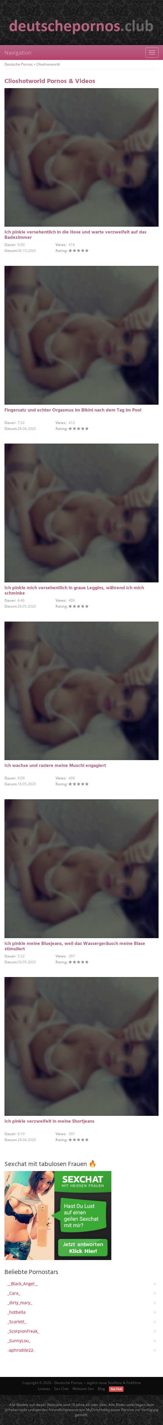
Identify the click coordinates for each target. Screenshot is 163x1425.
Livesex (44, 1388)
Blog (101, 1388)
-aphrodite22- (21, 1350)
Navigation (17, 52)
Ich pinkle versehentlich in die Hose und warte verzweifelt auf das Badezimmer (75, 235)
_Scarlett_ (16, 1321)
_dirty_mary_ (19, 1302)
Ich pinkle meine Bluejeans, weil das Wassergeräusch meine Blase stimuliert (74, 946)
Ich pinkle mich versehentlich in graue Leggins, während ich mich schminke (74, 590)
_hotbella (16, 1312)
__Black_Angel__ (22, 1283)
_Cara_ (13, 1293)
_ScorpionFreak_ (23, 1331)
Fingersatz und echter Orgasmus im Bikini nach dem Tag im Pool (72, 410)
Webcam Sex (83, 1388)
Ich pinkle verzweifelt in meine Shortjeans (49, 1121)
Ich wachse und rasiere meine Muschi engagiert (55, 766)
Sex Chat (61, 1388)
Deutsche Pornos (18, 64)
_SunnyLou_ (19, 1340)
